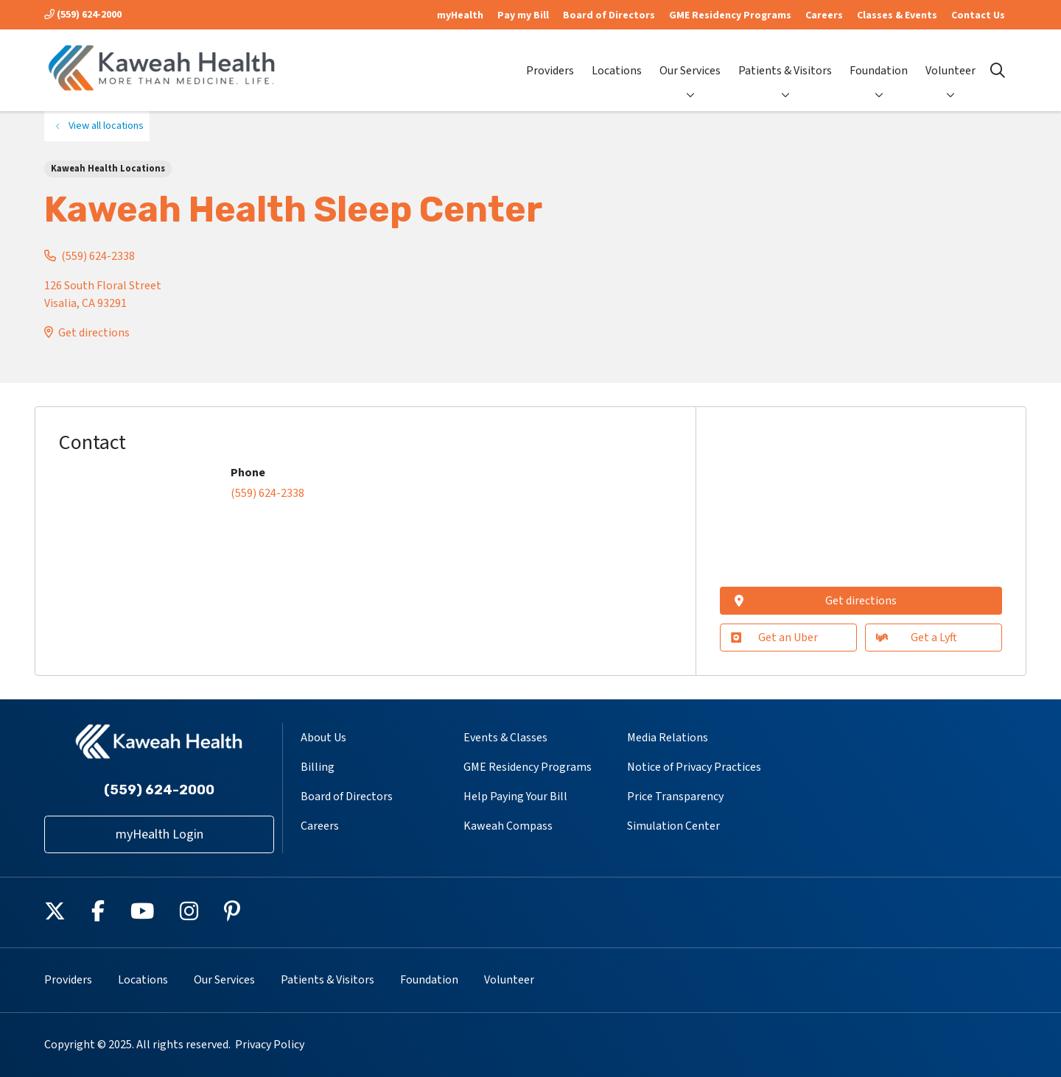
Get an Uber (774, 637)
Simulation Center (673, 826)
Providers (550, 58)
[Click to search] (997, 70)
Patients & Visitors (785, 58)
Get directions (94, 333)
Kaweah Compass (508, 826)
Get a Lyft (916, 637)
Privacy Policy (269, 1045)
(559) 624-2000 (83, 14)
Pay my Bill (523, 15)
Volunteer (950, 58)
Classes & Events (897, 15)
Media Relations (667, 738)
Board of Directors (609, 15)
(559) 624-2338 (98, 256)
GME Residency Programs (730, 15)
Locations (617, 58)
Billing (318, 767)
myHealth (460, 15)
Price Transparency (675, 796)
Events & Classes (505, 738)
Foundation (879, 58)
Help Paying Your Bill (515, 796)
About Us (323, 738)
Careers (824, 15)
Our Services (690, 58)
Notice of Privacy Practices (694, 767)
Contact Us (978, 15)
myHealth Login (159, 834)
